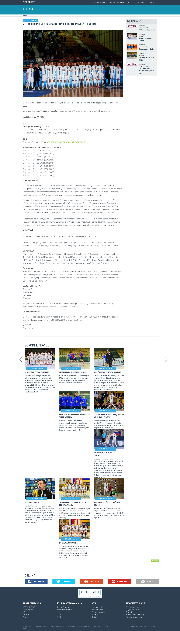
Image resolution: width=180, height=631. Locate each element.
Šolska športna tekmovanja (135, 615)
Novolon (155, 626)
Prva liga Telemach (63, 607)
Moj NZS (152, 2)
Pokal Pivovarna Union (64, 610)
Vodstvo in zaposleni (99, 612)
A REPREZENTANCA (29, 607)
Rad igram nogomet (133, 607)
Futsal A (25, 617)
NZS (129, 2)
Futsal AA (34, 20)
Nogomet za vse (140, 2)
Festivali (129, 612)
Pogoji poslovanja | (98, 626)
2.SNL (59, 615)
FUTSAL (29, 9)
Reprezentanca (99, 2)
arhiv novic (155, 560)
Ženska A (26, 615)
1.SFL (59, 617)
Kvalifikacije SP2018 (29, 610)
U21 (24, 612)
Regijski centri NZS (132, 610)
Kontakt (94, 617)
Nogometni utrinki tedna (134, 617)
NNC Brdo (95, 615)
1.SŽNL (59, 612)
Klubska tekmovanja (116, 2)
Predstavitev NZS (98, 607)
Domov (25, 15)
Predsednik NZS (97, 610)
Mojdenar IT (147, 626)
